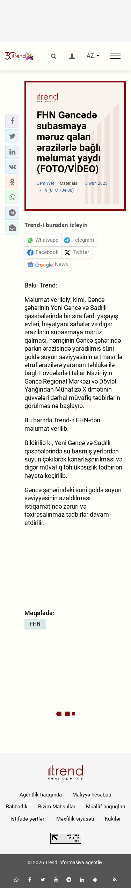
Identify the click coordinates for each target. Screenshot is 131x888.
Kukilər (113, 819)
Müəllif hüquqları (105, 806)
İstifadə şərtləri (28, 819)
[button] (12, 120)
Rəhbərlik (17, 806)
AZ (90, 56)
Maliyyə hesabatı (91, 795)
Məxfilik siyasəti (75, 819)
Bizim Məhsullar (56, 806)
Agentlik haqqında (41, 795)
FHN (35, 624)
